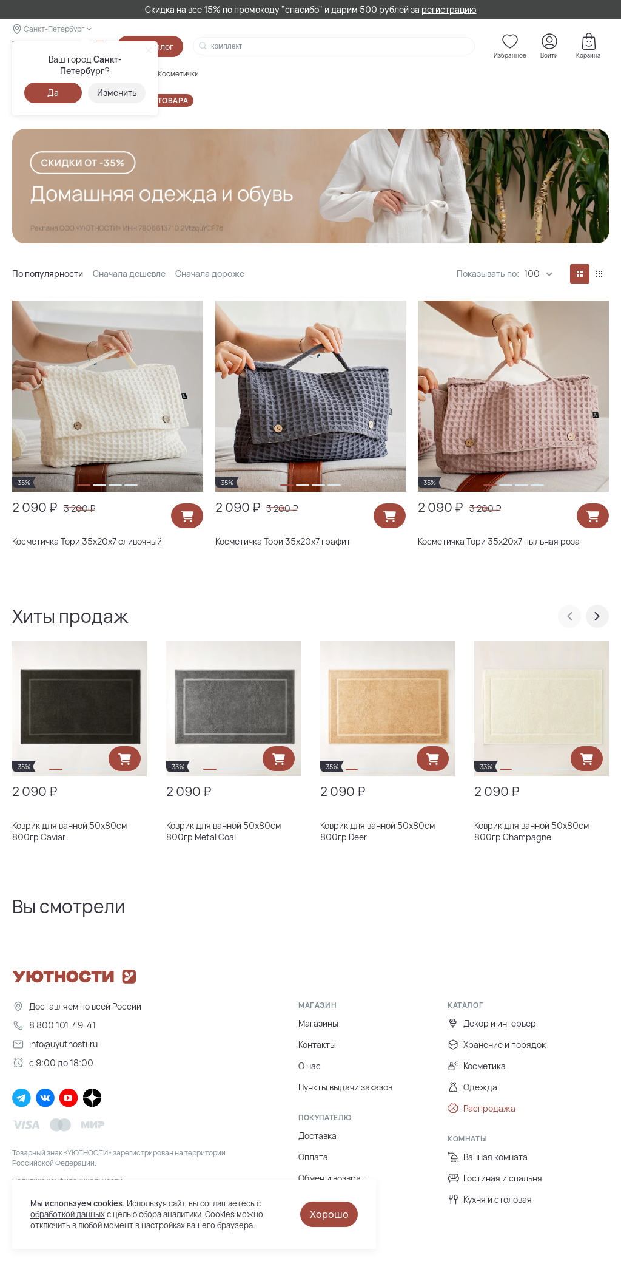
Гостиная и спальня (495, 1178)
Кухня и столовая (490, 1199)
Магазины (318, 1023)
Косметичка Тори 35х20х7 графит (283, 541)
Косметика (477, 1066)
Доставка (317, 1135)
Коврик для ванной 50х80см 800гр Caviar (69, 831)
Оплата (313, 1157)
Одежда (472, 1087)
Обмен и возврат (331, 1178)
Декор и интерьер (492, 1023)
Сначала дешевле (129, 273)
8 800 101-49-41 (54, 1025)
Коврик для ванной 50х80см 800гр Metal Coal (223, 831)
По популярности (47, 273)
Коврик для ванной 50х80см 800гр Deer (377, 831)
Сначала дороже (209, 273)
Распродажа (481, 1108)
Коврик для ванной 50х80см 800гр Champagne (531, 831)
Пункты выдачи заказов (345, 1087)
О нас (309, 1066)
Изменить (117, 92)
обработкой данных (67, 1214)
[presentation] (569, 616)
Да (53, 92)
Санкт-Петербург (54, 29)
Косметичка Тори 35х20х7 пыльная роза (499, 541)
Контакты (317, 1044)
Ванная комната (488, 1157)
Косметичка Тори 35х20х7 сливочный (87, 541)
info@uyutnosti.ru (55, 1044)
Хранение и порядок (497, 1044)
